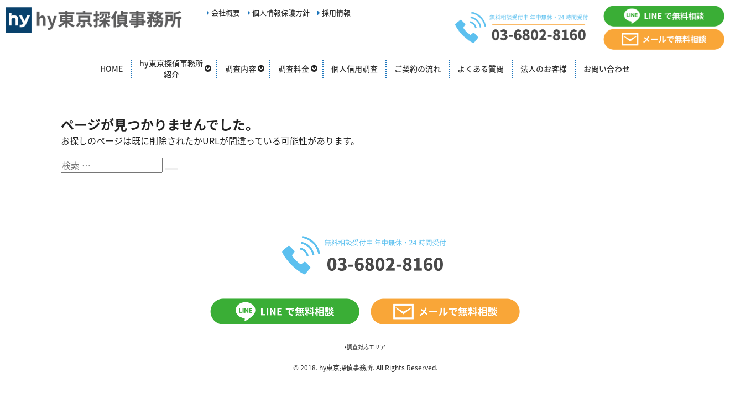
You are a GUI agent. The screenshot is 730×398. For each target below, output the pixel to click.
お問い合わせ (606, 68)
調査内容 (240, 68)
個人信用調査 (354, 68)
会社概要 (223, 12)
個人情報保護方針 (279, 12)
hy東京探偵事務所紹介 (171, 68)
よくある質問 (480, 68)
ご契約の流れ (417, 68)
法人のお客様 (543, 68)
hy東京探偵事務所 (346, 368)
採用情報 (334, 12)
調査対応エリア (365, 347)
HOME (111, 68)
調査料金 (293, 68)
